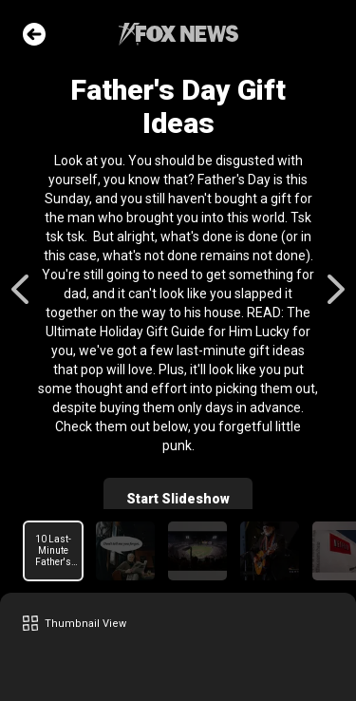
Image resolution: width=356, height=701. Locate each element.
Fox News (178, 34)
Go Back (34, 34)
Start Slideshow (178, 498)
